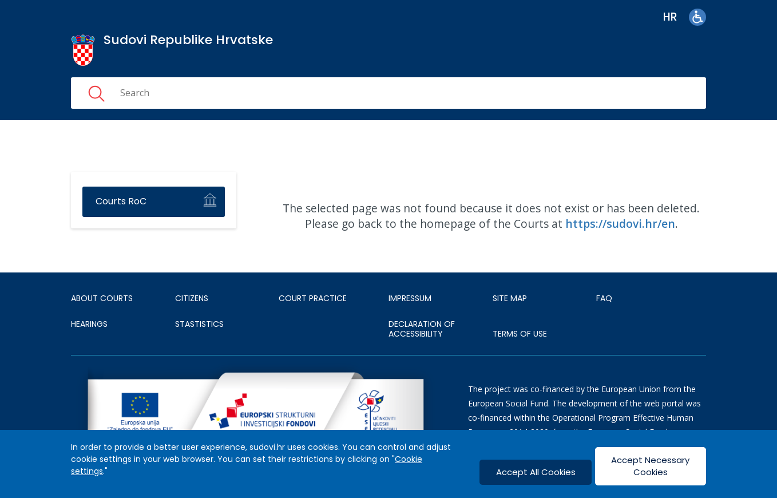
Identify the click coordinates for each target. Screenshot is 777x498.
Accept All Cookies (536, 472)
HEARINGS (89, 324)
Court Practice (313, 298)
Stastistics (199, 324)
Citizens (191, 298)
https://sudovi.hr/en (620, 223)
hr (670, 17)
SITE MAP (510, 298)
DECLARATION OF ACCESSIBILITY (421, 329)
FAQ (604, 298)
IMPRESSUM (409, 298)
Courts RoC (121, 201)
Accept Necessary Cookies (650, 466)
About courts (102, 298)
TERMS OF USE (520, 333)
